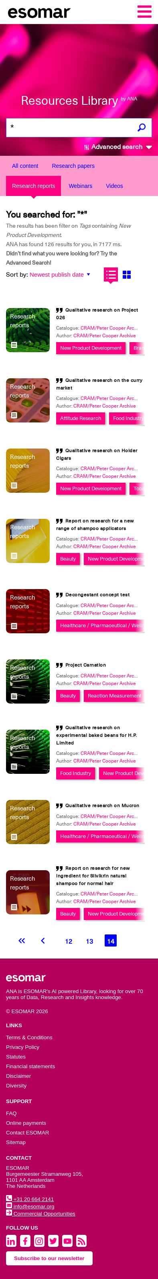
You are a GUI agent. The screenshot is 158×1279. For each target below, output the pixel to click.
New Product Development (91, 348)
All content (25, 166)
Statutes (16, 1057)
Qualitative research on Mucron (102, 805)
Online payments (26, 1123)
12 (68, 942)
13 (89, 942)
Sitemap (16, 1142)
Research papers (73, 166)
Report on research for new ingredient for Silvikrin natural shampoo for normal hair (93, 876)
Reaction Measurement (114, 695)
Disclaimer (18, 1076)
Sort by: (17, 275)
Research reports (33, 186)
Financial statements (30, 1066)
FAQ (11, 1113)
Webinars (80, 186)
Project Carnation (85, 665)
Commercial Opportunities (40, 1214)
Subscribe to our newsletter (49, 1258)
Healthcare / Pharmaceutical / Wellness (106, 625)
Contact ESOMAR (27, 1133)
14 (110, 942)
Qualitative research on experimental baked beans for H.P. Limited (96, 735)
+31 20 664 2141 (30, 1199)
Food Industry (128, 418)
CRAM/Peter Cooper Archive (104, 335)
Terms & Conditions (29, 1037)
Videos (114, 186)
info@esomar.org (30, 1207)
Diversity (16, 1086)
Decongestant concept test (97, 595)
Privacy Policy (22, 1047)
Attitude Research (80, 418)
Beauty (68, 558)
